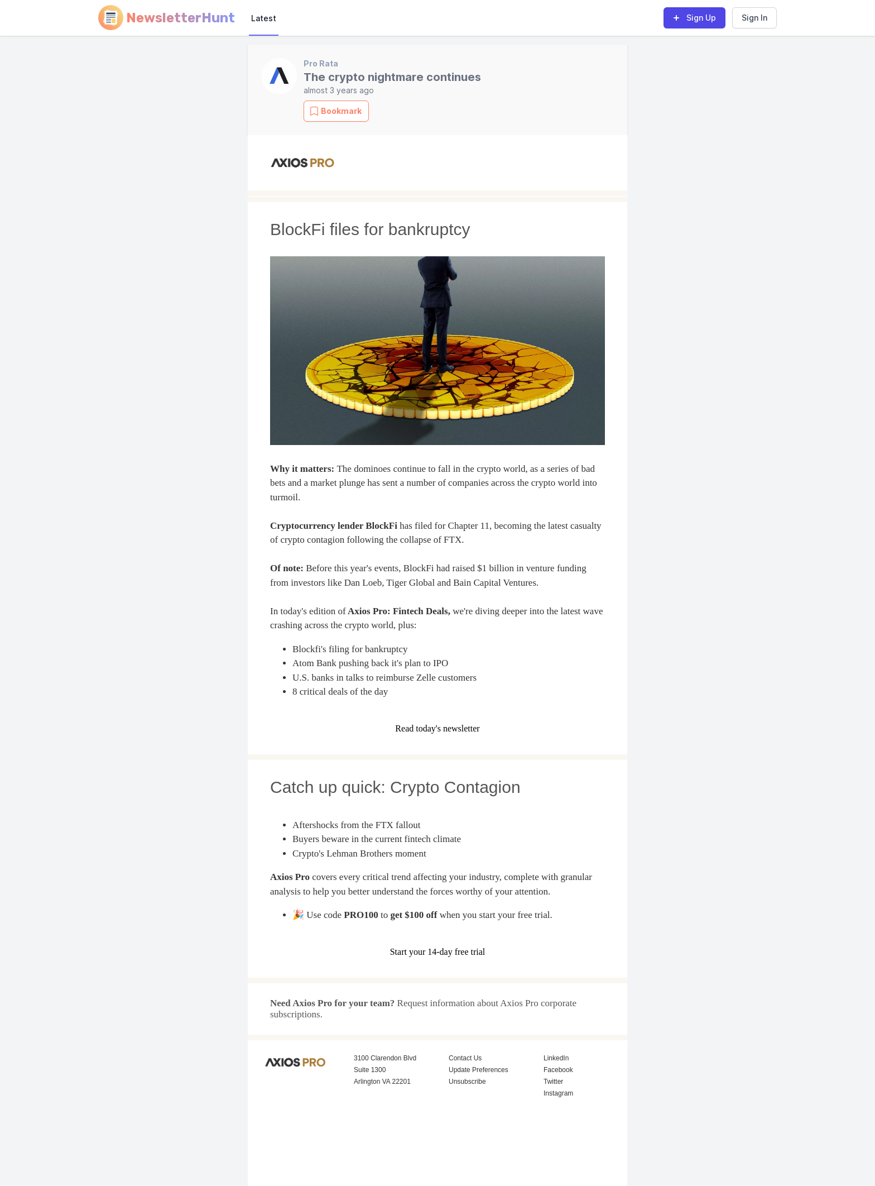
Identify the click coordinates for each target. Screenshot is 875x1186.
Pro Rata (321, 63)
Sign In (754, 17)
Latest (263, 18)
